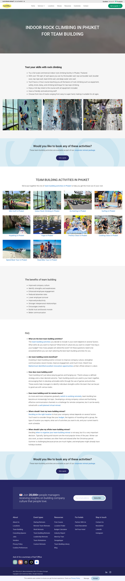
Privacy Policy (75, 578)
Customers (77, 6)
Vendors (16, 540)
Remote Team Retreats (42, 526)
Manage (86, 578)
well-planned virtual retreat (50, 405)
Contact (85, 6)
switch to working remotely (71, 396)
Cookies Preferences (20, 548)
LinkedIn (99, 529)
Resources (67, 6)
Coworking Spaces (19, 533)
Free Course (58, 522)
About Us (16, 522)
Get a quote (62, 158)
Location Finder (59, 526)
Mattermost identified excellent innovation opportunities (51, 366)
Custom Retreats (40, 544)
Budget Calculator (60, 529)
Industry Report (59, 533)
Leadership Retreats (41, 537)
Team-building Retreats (42, 533)
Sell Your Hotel (80, 529)
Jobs (14, 537)
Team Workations (40, 540)
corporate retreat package (85, 150)
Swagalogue (58, 540)
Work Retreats (39, 529)
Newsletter (100, 526)
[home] (6, 6)
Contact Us (100, 522)
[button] (41, 6)
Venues (59, 6)
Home (33, 6)
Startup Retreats (39, 522)
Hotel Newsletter (81, 526)
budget (61, 417)
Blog (55, 548)
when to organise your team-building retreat (53, 432)
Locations (51, 6)
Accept (95, 578)
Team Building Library (62, 544)
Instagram (99, 533)
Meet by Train (59, 537)
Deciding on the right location (40, 414)
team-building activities (41, 342)
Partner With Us (80, 522)
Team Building (18, 529)
